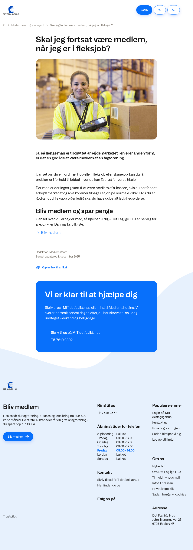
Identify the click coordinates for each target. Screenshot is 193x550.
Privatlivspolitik (163, 489)
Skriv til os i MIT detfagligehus (118, 480)
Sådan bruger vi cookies (169, 494)
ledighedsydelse (131, 198)
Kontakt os (159, 422)
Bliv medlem (51, 233)
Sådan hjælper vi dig (166, 434)
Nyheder (158, 466)
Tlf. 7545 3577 (107, 413)
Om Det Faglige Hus (166, 472)
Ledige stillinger (163, 439)
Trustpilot (10, 516)
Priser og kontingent (166, 428)
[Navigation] (185, 10)
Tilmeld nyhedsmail (166, 477)
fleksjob (99, 174)
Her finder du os (108, 485)
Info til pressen (162, 483)
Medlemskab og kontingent (27, 25)
